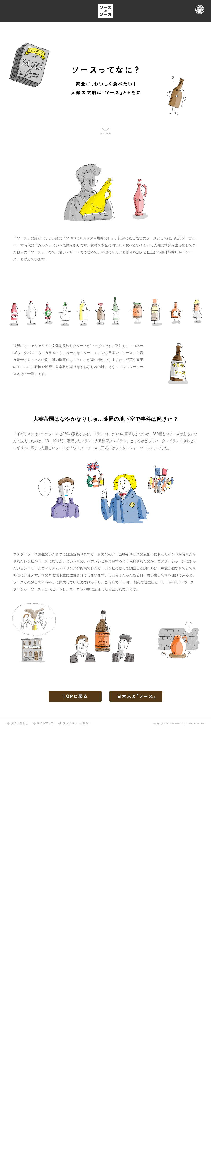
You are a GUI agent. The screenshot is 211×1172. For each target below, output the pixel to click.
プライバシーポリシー (77, 723)
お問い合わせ (19, 723)
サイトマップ (45, 723)
